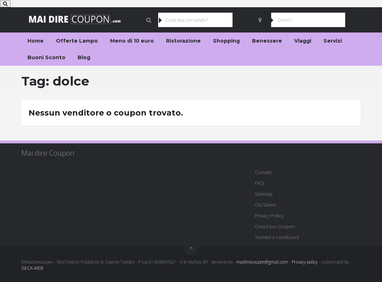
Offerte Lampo (77, 41)
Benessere (267, 41)
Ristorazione (183, 41)
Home (35, 41)
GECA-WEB (32, 268)
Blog (84, 57)
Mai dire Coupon (47, 153)
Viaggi (302, 41)
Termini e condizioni (277, 237)
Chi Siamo (265, 204)
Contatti (263, 172)
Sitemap (264, 194)
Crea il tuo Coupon (275, 226)
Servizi (333, 41)
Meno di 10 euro (132, 41)
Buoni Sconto (46, 57)
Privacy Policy (269, 215)
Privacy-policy (305, 262)
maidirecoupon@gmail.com (262, 262)
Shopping (226, 41)
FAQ (259, 183)
